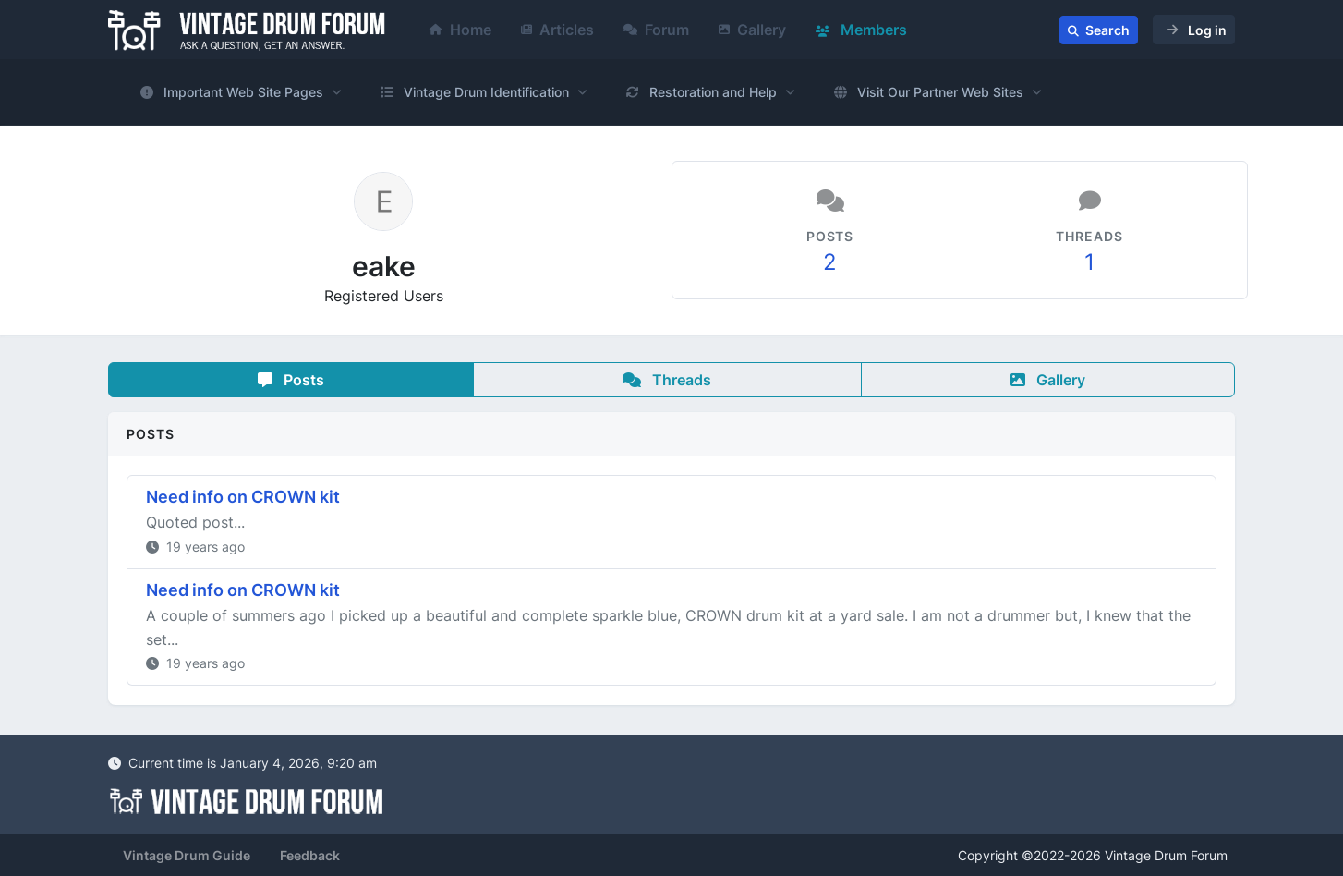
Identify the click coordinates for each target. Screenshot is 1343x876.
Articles (557, 29)
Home (460, 29)
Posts (291, 380)
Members (861, 29)
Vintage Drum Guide (186, 855)
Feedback (310, 855)
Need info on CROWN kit (243, 496)
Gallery (752, 29)
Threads (667, 380)
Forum (656, 29)
